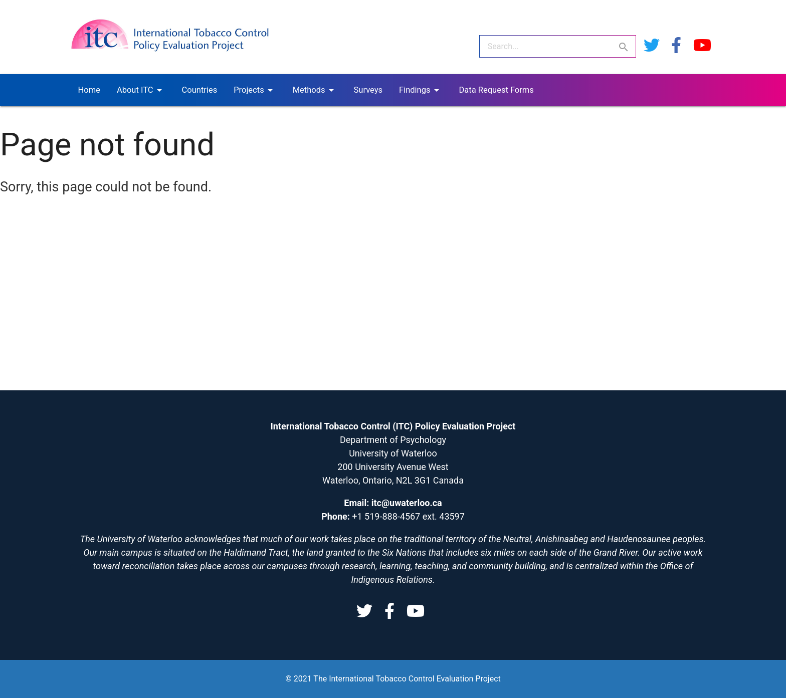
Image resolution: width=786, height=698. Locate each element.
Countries (200, 90)
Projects (255, 90)
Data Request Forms (496, 90)
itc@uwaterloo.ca (406, 503)
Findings (420, 90)
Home (89, 90)
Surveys (368, 90)
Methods (315, 90)
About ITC (141, 90)
